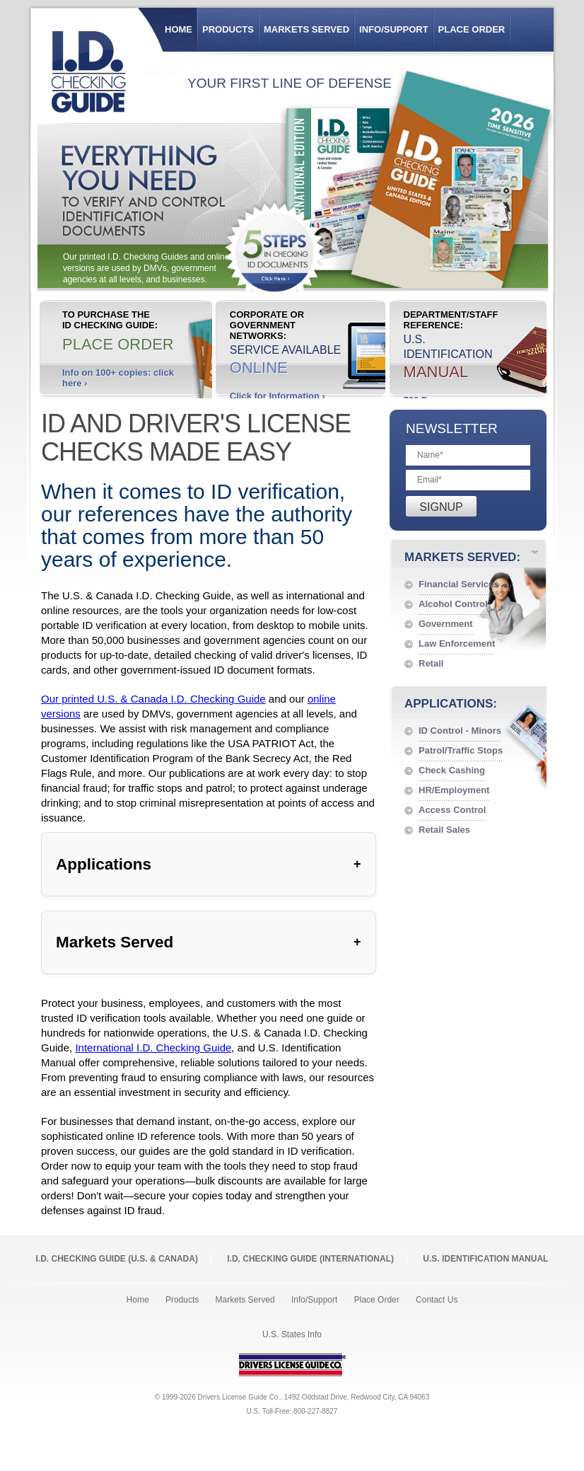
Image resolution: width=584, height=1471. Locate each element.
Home (178, 29)
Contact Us (436, 1300)
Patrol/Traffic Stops (461, 750)
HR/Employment (454, 790)
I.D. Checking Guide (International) (310, 1259)
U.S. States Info (292, 1334)
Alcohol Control (453, 604)
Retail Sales (444, 829)
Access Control (452, 809)
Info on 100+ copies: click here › (118, 377)
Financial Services (458, 584)
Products (228, 29)
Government (446, 623)
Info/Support (393, 29)
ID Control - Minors (460, 730)
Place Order (472, 29)
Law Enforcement (457, 643)
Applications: (450, 703)
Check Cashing (452, 770)
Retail (431, 663)
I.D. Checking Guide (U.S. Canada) (117, 1259)
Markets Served (306, 29)
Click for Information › (277, 396)
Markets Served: (462, 557)
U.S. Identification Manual (485, 1259)
